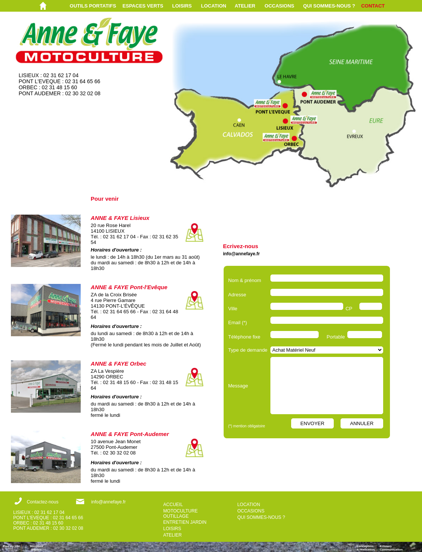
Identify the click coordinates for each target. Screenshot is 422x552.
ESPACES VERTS (143, 6)
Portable (336, 337)
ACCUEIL (173, 504)
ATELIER (245, 6)
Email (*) (237, 322)
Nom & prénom (246, 280)
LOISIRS (182, 6)
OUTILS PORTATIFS (93, 6)
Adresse (237, 294)
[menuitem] (96, 5)
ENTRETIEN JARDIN (185, 522)
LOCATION (213, 6)
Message (238, 386)
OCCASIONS (280, 6)
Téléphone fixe (244, 337)
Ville (232, 308)
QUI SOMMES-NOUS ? (329, 6)
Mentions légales (36, 547)
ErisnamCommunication (391, 547)
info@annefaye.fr (241, 253)
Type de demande (247, 350)
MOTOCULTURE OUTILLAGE (180, 513)
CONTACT (373, 6)
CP (348, 308)
